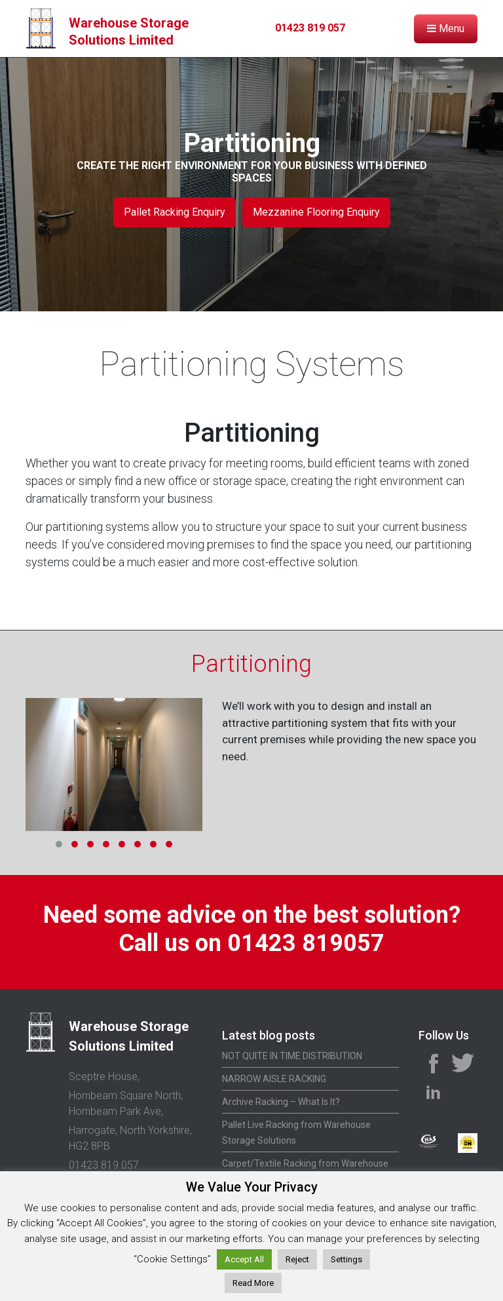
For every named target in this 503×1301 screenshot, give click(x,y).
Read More (253, 1283)
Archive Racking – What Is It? (281, 1102)
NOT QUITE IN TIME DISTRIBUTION (292, 1056)
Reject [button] (297, 1259)
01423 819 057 (310, 28)
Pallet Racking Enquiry (174, 212)
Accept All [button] (244, 1259)
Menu (445, 28)
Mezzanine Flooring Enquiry (316, 212)
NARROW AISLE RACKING (274, 1079)
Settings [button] (346, 1259)
